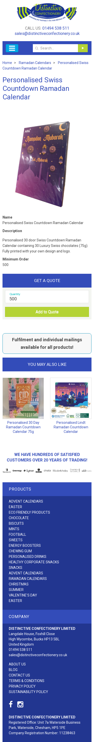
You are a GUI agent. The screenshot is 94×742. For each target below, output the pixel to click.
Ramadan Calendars (28, 579)
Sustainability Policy (28, 692)
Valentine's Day (23, 595)
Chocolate (19, 518)
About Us (17, 664)
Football (17, 534)
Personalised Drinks (27, 557)
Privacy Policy (22, 686)
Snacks (15, 568)
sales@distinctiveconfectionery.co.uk (47, 33)
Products (20, 489)
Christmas (19, 584)
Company (19, 616)
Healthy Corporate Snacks (34, 562)
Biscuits (16, 523)
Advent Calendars (26, 501)
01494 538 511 (55, 28)
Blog (13, 670)
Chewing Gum (20, 551)
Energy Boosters (25, 546)
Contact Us (19, 675)
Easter (15, 507)
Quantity (15, 294)
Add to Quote (47, 311)
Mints (14, 529)
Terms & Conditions (26, 681)
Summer (16, 590)
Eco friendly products (29, 512)
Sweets (16, 540)
